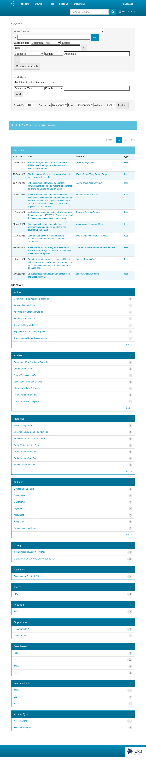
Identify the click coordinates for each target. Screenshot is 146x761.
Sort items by (45, 105)
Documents (81, 4)
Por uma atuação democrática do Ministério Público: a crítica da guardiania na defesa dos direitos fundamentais (48, 165)
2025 (16, 653)
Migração (18, 508)
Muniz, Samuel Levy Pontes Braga (91, 174)
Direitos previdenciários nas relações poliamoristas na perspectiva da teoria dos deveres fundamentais (47, 227)
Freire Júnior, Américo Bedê (26, 445)
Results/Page (20, 105)
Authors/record (101, 105)
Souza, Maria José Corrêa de (89, 183)
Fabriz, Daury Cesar (23, 369)
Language (129, 4)
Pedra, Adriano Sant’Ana (25, 458)
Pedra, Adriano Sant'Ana (25, 395)
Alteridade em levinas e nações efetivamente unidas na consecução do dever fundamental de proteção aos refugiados (50, 250)
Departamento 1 (21, 635)
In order (71, 105)
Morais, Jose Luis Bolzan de (27, 388)
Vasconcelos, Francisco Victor (89, 224)
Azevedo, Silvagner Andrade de (28, 312)
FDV (16, 594)
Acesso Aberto (20, 721)
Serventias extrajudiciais (25, 528)
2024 (16, 660)
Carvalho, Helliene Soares (26, 325)
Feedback (64, 4)
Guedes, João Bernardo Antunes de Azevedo (96, 247)
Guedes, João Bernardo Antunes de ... (31, 338)
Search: (17, 32)
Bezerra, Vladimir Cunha (87, 194)
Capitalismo (19, 502)
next (133, 140)
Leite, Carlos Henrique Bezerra (28, 382)
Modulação (19, 515)
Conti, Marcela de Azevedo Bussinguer (32, 299)
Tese (126, 162)
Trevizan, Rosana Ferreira (88, 212)
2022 (16, 673)
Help (51, 4)
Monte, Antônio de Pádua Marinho (91, 236)
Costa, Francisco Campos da (27, 401)
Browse (39, 4)
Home (25, 3)
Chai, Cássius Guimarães (25, 375)
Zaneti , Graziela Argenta (87, 274)
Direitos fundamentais (24, 489)
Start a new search (27, 66)
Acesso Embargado (23, 727)
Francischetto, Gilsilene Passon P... (30, 438)
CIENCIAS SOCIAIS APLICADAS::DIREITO (34, 559)
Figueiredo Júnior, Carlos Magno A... (30, 331)
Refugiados (19, 521)
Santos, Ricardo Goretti (25, 465)
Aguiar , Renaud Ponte (86, 259)
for (15, 37)
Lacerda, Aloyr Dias (85, 162)
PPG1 (17, 611)
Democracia (19, 495)
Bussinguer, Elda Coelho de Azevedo (31, 362)
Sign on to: (127, 11)
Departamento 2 (21, 629)
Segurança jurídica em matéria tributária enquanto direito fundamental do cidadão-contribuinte (47, 239)
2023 (16, 666)
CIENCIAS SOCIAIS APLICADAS (29, 552)
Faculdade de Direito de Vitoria (28, 576)
